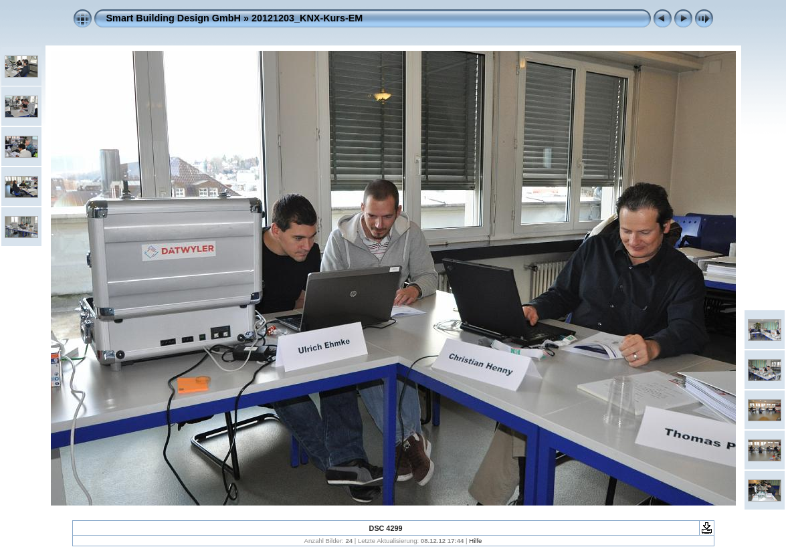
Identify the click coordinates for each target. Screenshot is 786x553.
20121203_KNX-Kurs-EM (307, 18)
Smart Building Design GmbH (173, 18)
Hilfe (475, 540)
